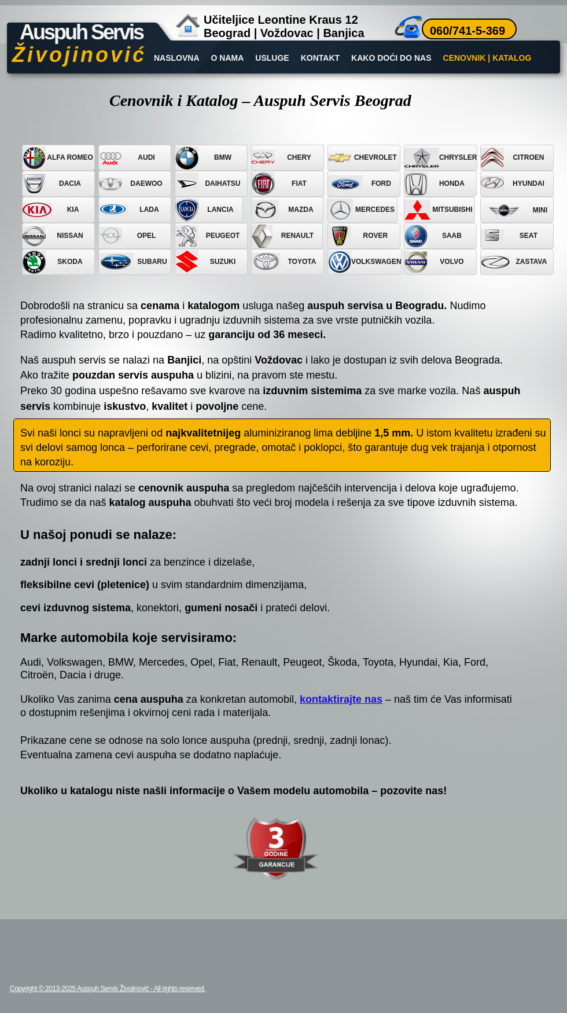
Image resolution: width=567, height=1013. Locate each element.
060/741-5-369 (467, 30)
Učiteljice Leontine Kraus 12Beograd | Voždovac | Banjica (284, 26)
